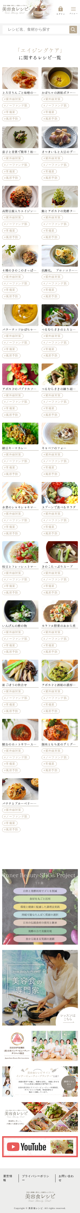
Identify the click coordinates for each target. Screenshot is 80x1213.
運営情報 (7, 1178)
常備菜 (10, 112)
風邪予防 (12, 118)
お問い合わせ (66, 1178)
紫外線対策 (13, 99)
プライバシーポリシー (35, 1178)
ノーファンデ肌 (16, 105)
